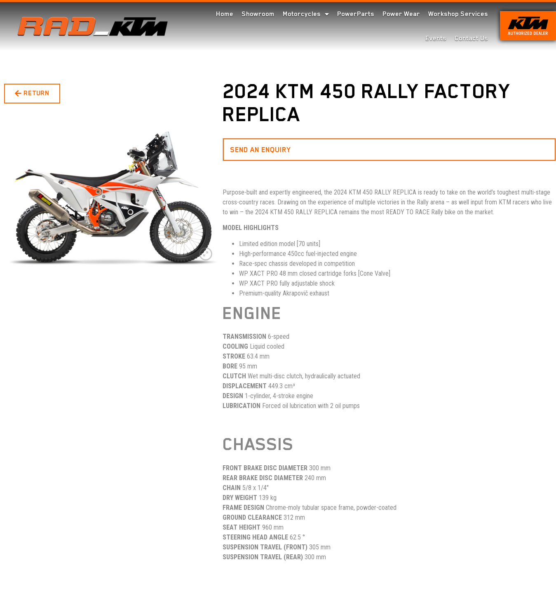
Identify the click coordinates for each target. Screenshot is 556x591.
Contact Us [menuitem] (471, 38)
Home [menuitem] (224, 14)
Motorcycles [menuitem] (306, 14)
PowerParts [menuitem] (355, 14)
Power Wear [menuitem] (401, 14)
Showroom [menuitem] (258, 14)
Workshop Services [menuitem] (458, 14)
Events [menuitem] (435, 38)
